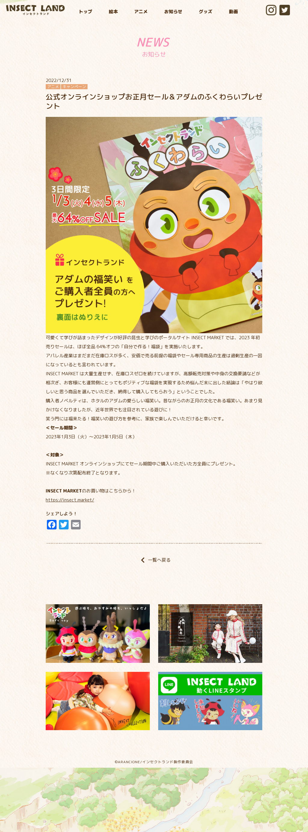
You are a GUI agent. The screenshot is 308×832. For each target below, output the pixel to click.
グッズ (205, 11)
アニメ (141, 11)
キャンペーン (74, 86)
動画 (233, 11)
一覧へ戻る (154, 560)
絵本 (113, 11)
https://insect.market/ (70, 500)
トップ (85, 11)
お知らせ (173, 11)
